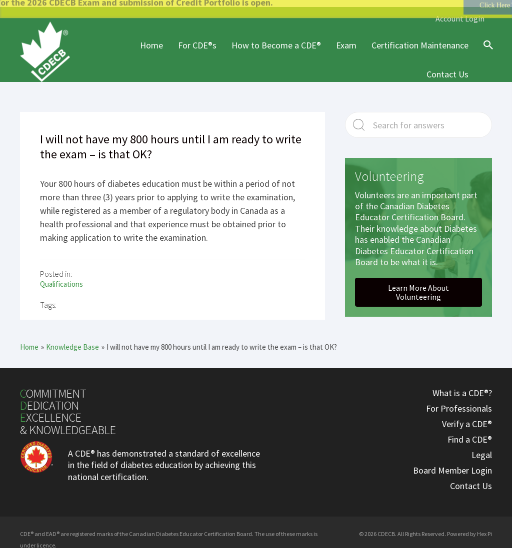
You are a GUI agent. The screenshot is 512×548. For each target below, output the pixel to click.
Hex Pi (484, 527)
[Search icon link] (486, 47)
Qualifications (61, 278)
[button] (418, 286)
